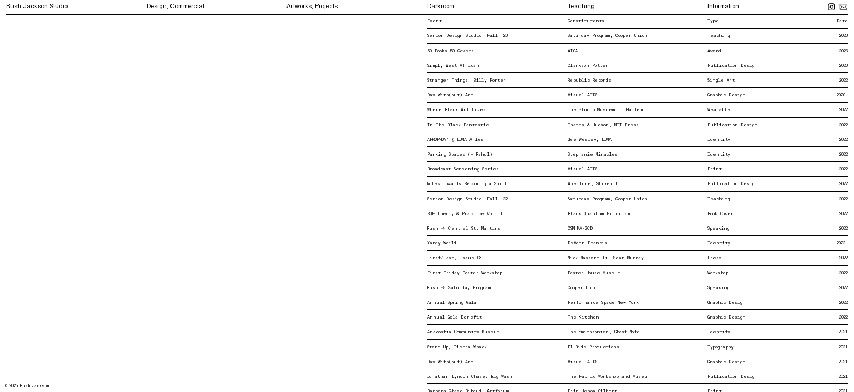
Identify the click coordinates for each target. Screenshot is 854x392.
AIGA (573, 51)
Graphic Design (726, 95)
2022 (843, 80)
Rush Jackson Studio (37, 6)
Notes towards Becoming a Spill (467, 184)
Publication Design (732, 66)
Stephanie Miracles (593, 154)
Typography (720, 347)
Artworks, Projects (312, 6)
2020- (842, 95)
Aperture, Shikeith (593, 184)
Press (714, 258)
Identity (718, 140)
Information (723, 6)
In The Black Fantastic (458, 125)
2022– (842, 243)
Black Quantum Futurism (599, 214)
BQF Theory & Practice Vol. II (466, 214)
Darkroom (440, 6)
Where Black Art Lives (456, 110)
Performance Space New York (603, 302)
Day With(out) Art (450, 95)
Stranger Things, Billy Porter (466, 80)
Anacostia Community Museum (463, 332)
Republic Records (589, 80)
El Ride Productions (593, 347)
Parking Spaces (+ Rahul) (459, 154)
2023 (843, 51)
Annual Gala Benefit (454, 317)
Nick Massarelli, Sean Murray (606, 258)
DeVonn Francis (587, 243)
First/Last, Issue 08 (457, 258)
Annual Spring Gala (452, 302)
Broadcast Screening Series (465, 169)
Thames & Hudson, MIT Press (603, 125)
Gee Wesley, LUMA (590, 140)
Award (714, 51)
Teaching (581, 6)
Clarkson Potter (588, 66)
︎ (843, 7)
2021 (843, 332)
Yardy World (441, 243)
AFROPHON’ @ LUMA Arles (455, 140)
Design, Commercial (175, 6)
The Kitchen (583, 317)
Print (714, 169)
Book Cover (720, 214)
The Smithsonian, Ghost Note (604, 332)
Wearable (718, 110)
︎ (833, 7)
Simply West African (453, 66)
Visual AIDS (582, 95)
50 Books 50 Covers (450, 51)
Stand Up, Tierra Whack (457, 347)
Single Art (722, 80)
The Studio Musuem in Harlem (605, 110)
